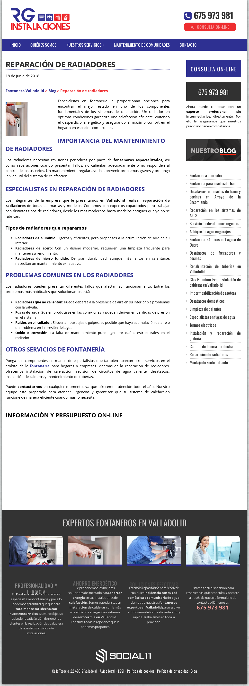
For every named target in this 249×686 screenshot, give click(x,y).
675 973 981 (213, 15)
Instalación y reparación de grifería (215, 335)
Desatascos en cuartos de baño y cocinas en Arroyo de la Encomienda (215, 196)
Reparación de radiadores (209, 354)
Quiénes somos (43, 45)
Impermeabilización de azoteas (213, 293)
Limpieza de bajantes (206, 309)
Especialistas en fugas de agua (212, 317)
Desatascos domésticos (207, 301)
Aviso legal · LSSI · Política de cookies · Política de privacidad (144, 671)
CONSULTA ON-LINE (214, 69)
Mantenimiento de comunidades (142, 45)
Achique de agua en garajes (210, 231)
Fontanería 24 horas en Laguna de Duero (215, 242)
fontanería (40, 366)
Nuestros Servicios (84, 45)
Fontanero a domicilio (206, 175)
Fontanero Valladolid (25, 90)
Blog (52, 90)
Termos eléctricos (203, 325)
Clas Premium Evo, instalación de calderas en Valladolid (215, 282)
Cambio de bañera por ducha (211, 346)
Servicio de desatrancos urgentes (214, 223)
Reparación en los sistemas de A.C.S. (215, 212)
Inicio (15, 45)
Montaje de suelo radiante (209, 362)
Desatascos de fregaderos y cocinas (215, 255)
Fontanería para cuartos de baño (213, 183)
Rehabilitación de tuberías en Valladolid (215, 268)
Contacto (188, 45)
